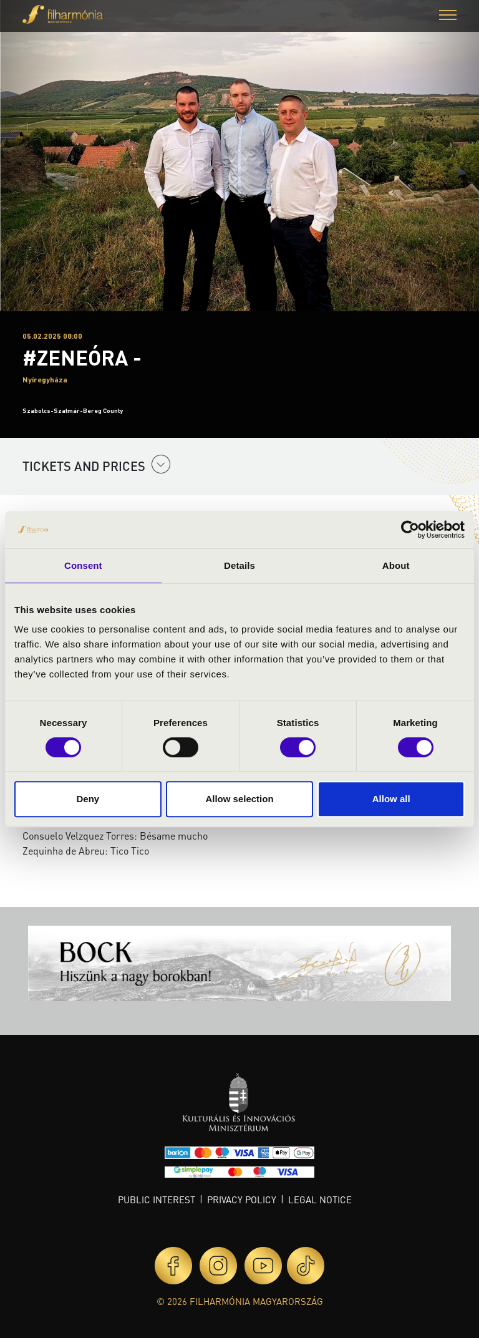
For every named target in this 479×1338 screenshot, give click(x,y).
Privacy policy (241, 1199)
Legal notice (320, 1199)
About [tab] (396, 565)
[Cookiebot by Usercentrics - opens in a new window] (410, 529)
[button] (448, 16)
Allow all (391, 798)
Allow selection (239, 798)
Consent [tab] (83, 565)
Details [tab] (239, 565)
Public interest (156, 1199)
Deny (87, 798)
